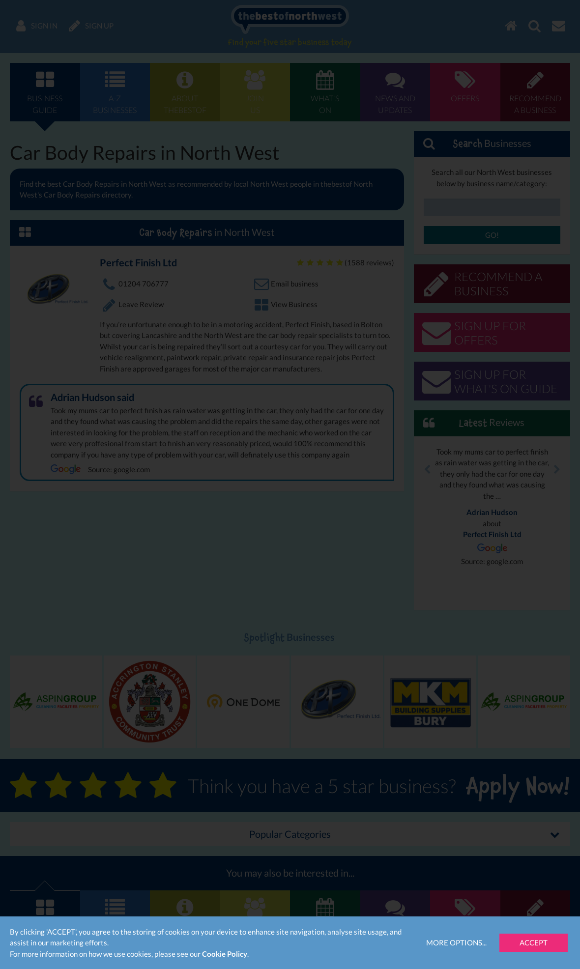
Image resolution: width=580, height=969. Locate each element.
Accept (534, 942)
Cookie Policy (224, 953)
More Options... (456, 942)
